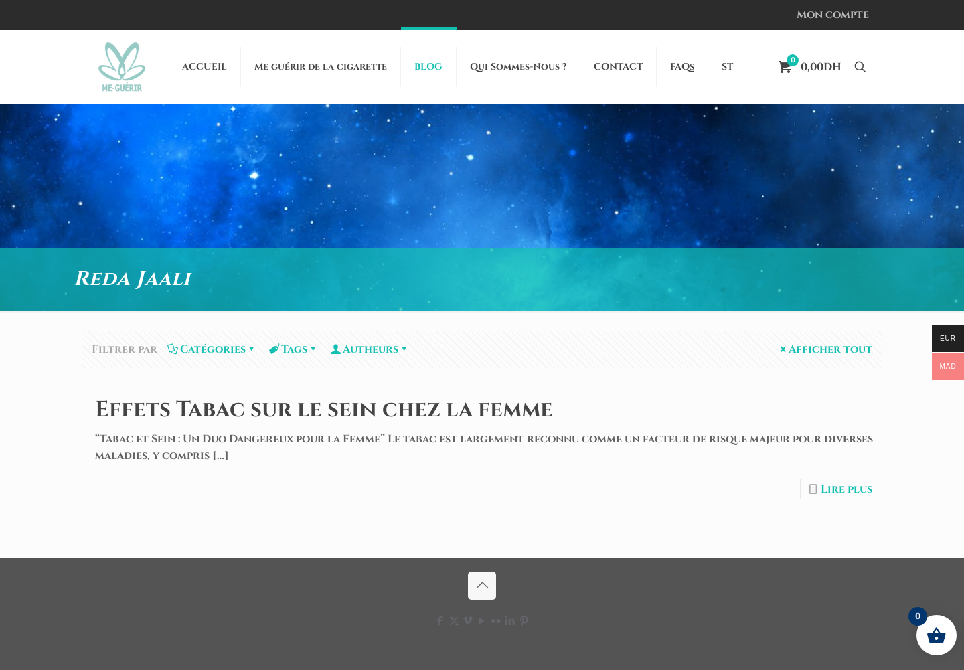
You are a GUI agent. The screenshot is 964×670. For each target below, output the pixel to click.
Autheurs (369, 349)
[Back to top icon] (482, 586)
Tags (293, 349)
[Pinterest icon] (524, 621)
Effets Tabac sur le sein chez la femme (324, 409)
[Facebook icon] (440, 621)
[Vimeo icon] (468, 621)
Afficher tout (825, 349)
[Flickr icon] (496, 621)
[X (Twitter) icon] (454, 621)
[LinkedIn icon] (510, 621)
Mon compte (833, 14)
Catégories (211, 349)
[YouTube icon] (482, 621)
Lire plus (846, 489)
